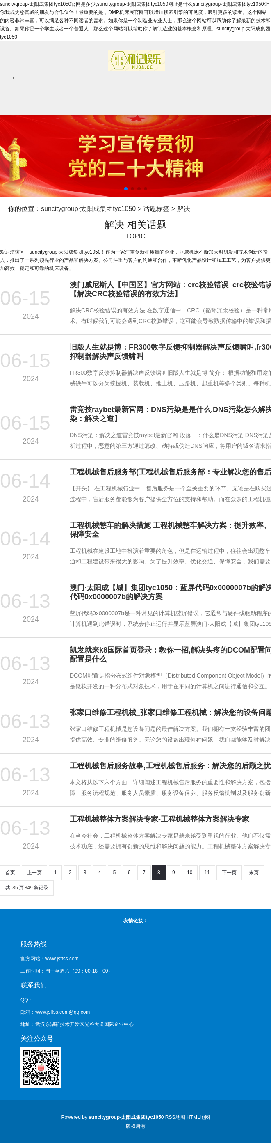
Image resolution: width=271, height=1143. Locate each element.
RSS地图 (175, 1117)
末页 (254, 872)
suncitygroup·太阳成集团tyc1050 (88, 208)
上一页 (34, 872)
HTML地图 (198, 1117)
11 (207, 872)
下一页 (229, 872)
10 (189, 872)
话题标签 (156, 208)
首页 (10, 872)
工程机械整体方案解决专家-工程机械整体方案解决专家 (159, 819)
